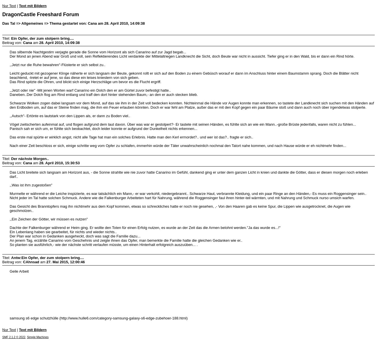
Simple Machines (38, 337)
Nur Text (9, 6)
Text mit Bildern (33, 6)
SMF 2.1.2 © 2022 (13, 337)
